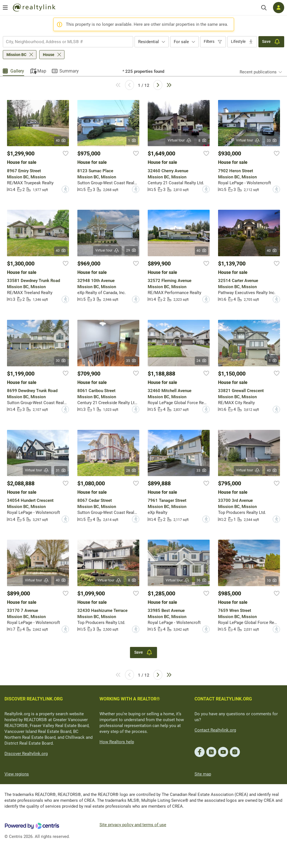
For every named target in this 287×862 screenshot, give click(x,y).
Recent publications (258, 71)
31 (61, 470)
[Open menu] (5, 7)
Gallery (17, 71)
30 (61, 361)
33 (272, 141)
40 (61, 141)
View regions (16, 774)
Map (41, 71)
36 (201, 580)
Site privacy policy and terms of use (132, 824)
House (48, 54)
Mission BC (16, 54)
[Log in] (278, 7)
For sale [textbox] (181, 41)
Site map (203, 774)
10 (272, 581)
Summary (69, 71)
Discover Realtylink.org (26, 753)
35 (131, 361)
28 (131, 470)
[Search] (264, 8)
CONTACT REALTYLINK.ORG (223, 699)
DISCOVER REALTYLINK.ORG (33, 699)
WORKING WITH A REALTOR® (129, 699)
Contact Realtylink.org (215, 730)
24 (201, 361)
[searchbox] (64, 42)
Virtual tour (180, 140)
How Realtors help (116, 741)
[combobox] (68, 41)
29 (131, 250)
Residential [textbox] (148, 41)
